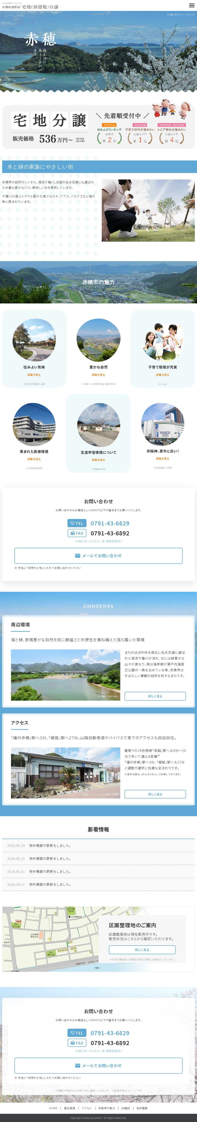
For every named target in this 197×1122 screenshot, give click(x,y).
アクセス (87, 1108)
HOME (53, 1108)
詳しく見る (155, 696)
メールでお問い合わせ (98, 555)
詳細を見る (34, 374)
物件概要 (142, 1108)
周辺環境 (69, 1108)
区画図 (126, 1108)
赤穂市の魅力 (106, 1108)
